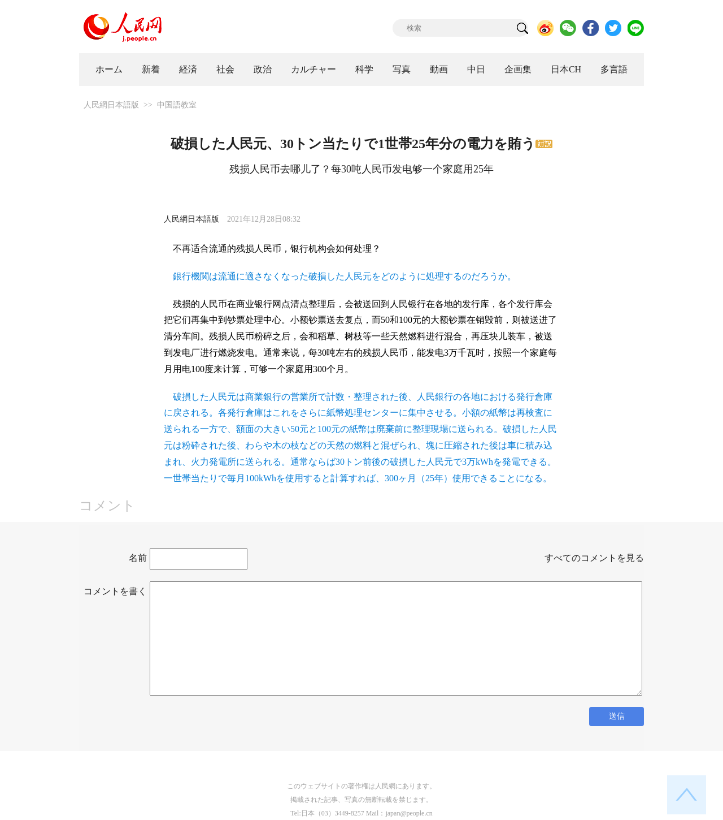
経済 (188, 69)
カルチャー (313, 69)
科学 (364, 69)
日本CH (566, 69)
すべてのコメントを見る (594, 558)
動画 (439, 69)
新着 (151, 69)
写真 (402, 69)
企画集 (518, 69)
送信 (617, 716)
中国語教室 (177, 105)
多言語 (614, 69)
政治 (263, 69)
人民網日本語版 (111, 105)
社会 (225, 69)
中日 (476, 69)
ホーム (109, 69)
